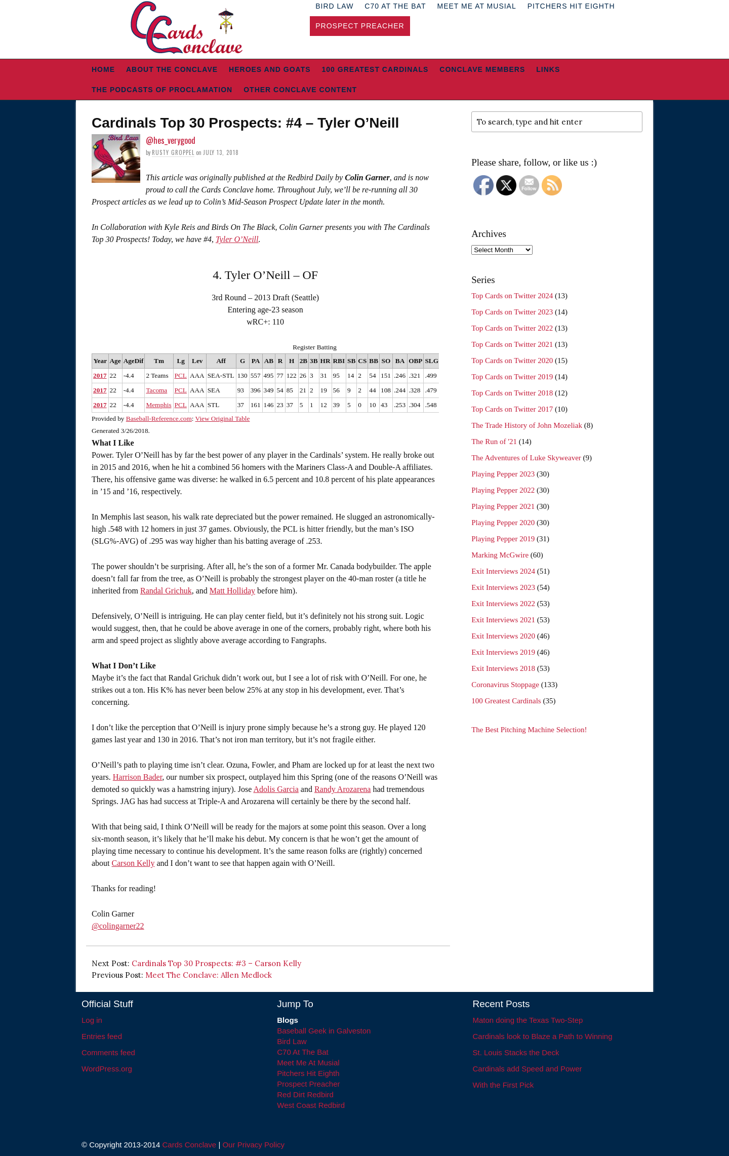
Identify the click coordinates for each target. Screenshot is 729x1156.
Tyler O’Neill (237, 239)
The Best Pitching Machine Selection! (529, 730)
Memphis (158, 405)
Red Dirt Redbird (305, 1094)
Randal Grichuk (166, 590)
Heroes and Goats (269, 69)
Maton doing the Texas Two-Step (528, 1020)
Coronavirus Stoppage (505, 685)
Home (103, 69)
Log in (92, 1020)
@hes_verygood (170, 140)
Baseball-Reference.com (159, 418)
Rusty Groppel (173, 152)
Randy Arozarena (342, 789)
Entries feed (102, 1036)
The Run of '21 (494, 441)
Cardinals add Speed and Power (527, 1068)
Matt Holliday (232, 590)
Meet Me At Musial (308, 1062)
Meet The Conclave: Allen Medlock (208, 975)
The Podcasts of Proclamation (162, 90)
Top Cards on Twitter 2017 (512, 409)
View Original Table (222, 418)
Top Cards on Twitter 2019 (512, 377)
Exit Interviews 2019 (503, 652)
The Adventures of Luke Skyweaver (526, 458)
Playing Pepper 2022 (503, 490)
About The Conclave (172, 69)
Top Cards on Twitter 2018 (512, 393)
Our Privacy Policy (253, 1144)
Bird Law (291, 1041)
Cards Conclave (190, 1144)
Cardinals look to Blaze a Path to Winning (543, 1036)
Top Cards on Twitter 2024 (512, 296)
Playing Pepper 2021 (503, 506)
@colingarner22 (118, 926)
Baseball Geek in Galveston (324, 1030)
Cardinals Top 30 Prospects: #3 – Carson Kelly (216, 963)
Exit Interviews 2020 (503, 636)
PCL (181, 375)
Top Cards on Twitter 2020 (512, 360)
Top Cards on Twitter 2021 (512, 344)
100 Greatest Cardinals (375, 69)
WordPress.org (107, 1068)
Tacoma (156, 390)
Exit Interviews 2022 (503, 604)
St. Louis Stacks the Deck (516, 1052)
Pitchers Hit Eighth (308, 1073)
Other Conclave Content (300, 90)
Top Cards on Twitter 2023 (512, 312)
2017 (100, 375)
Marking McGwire (500, 555)
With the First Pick (503, 1085)
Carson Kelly (133, 863)
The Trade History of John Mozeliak (526, 425)
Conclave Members (482, 69)
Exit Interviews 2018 (503, 668)
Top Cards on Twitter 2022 (512, 328)
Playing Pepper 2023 (503, 474)
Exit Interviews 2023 (503, 587)
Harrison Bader (138, 777)
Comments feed (108, 1052)
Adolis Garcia (276, 789)
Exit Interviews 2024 (503, 571)
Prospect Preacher (359, 26)
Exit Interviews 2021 (503, 620)
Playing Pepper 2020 (503, 523)
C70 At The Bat (302, 1052)
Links (548, 69)
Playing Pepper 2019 (503, 539)
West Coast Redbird (311, 1105)
